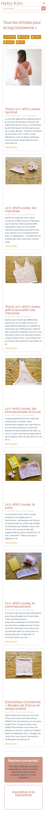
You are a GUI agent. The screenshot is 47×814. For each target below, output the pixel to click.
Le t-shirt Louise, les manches (20, 209)
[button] (44, 3)
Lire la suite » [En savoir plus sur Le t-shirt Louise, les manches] (11, 246)
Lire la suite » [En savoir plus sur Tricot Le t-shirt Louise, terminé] (11, 147)
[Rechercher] (44, 8)
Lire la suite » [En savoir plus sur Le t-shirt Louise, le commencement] (11, 641)
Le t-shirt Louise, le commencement (20, 604)
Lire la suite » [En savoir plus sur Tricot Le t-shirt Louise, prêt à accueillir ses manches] (11, 348)
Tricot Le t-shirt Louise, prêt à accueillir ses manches (22, 309)
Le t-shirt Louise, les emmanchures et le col (23, 410)
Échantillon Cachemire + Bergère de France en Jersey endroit (22, 705)
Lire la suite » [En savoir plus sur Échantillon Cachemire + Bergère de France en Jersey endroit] (11, 743)
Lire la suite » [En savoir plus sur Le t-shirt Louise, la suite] (11, 542)
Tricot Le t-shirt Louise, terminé (22, 110)
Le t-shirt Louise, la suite (20, 506)
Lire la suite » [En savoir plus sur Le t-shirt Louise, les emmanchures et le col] (11, 444)
